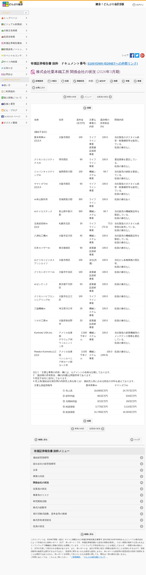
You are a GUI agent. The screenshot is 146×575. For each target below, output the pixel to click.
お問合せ (7, 74)
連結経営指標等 (41, 457)
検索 (115, 81)
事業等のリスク (41, 495)
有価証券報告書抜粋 (12, 43)
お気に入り (40, 88)
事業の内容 (71, 97)
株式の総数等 (40, 507)
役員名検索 (8, 36)
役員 (67, 81)
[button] (138, 4)
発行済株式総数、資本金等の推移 (50, 513)
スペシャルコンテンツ (13, 55)
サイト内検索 (9, 61)
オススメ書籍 (9, 122)
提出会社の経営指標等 (44, 464)
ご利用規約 (75, 557)
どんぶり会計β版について (94, 557)
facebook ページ (10, 116)
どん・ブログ (9, 110)
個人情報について (11, 97)
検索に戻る (42, 440)
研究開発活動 (40, 501)
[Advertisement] (88, 30)
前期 (89, 108)
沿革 (35, 470)
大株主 (54, 81)
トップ (137, 440)
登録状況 (80, 81)
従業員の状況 (102, 97)
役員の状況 (38, 526)
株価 (139, 81)
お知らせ (7, 67)
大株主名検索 (9, 30)
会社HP (102, 81)
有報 (127, 81)
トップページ (9, 18)
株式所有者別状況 (42, 520)
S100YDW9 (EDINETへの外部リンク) (113, 63)
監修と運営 (8, 103)
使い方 (5, 85)
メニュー (88, 97)
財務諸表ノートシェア (13, 49)
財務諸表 (39, 81)
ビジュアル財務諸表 (12, 24)
